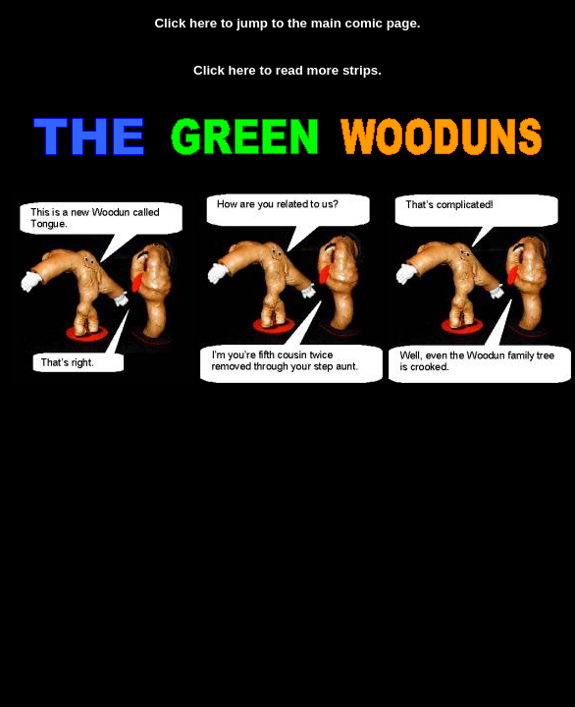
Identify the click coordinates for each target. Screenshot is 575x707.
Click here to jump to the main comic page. (287, 23)
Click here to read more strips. (287, 70)
